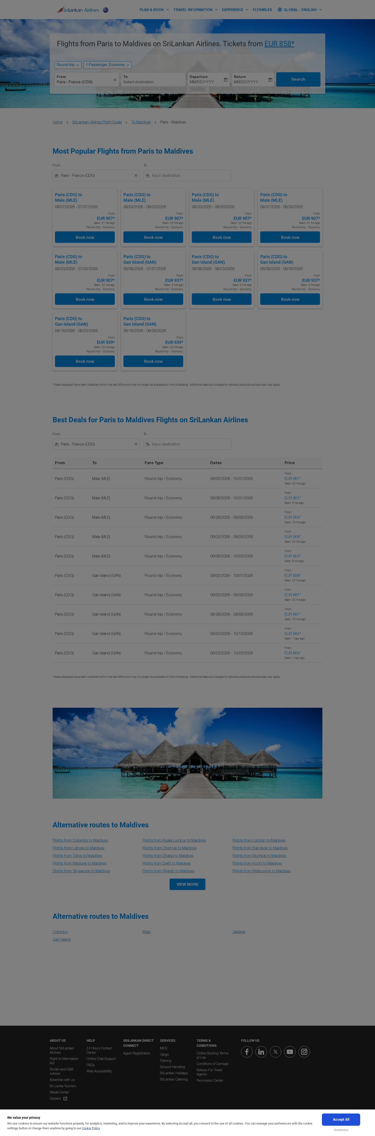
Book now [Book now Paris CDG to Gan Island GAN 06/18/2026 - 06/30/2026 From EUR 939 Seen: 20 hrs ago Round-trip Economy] (153, 361)
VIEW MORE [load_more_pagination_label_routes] (188, 884)
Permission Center (210, 1080)
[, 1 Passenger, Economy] (105, 65)
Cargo (164, 1054)
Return (240, 77)
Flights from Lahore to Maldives (78, 848)
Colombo (60, 932)
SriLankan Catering (174, 1079)
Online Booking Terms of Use (212, 1055)
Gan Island (62, 939)
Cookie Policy (91, 1128)
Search (298, 79)
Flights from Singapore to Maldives (81, 871)
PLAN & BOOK (155, 9)
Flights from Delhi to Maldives (167, 863)
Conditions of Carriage (212, 1064)
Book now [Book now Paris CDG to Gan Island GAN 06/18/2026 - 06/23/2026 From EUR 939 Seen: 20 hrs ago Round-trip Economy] (85, 361)
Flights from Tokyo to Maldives (77, 855)
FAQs (90, 1065)
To (125, 77)
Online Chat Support (101, 1059)
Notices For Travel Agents (209, 1072)
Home (58, 122)
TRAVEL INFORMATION (196, 9)
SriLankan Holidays (174, 1073)
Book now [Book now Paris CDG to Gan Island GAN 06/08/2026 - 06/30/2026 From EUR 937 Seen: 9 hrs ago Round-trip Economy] (290, 299)
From (61, 77)
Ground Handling (172, 1067)
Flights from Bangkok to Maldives (259, 848)
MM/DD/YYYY (202, 82)
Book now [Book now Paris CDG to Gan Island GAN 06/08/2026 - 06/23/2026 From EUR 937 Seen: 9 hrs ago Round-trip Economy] (222, 299)
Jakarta (238, 932)
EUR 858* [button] (279, 43)
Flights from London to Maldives (258, 840)
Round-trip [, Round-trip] (66, 65)
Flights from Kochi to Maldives (257, 863)
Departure (199, 77)
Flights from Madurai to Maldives (79, 863)
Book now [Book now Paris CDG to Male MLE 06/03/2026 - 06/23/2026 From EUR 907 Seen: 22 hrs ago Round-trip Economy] (153, 237)
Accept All (341, 1119)
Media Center (59, 1092)
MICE (164, 1048)
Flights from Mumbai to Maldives (259, 855)
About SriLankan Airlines (62, 1050)
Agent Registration (136, 1053)
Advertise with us (62, 1080)
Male (147, 932)
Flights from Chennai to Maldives (170, 848)
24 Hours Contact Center (99, 1050)
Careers (59, 1098)
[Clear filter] (136, 175)
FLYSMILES (262, 10)
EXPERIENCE (236, 9)
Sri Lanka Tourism (63, 1086)
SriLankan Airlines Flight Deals (97, 122)
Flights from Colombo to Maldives (80, 840)
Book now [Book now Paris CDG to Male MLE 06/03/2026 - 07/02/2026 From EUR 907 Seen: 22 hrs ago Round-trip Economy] (85, 299)
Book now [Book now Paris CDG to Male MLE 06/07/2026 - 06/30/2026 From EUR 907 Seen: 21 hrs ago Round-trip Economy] (290, 237)
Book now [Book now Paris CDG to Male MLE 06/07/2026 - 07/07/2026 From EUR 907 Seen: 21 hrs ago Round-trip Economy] (85, 237)
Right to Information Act (64, 1061)
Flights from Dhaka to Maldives (168, 855)
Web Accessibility (99, 1071)
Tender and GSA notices (61, 1071)
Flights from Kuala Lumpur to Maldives (174, 840)
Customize (341, 1130)
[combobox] (84, 82)
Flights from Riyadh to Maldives (168, 871)
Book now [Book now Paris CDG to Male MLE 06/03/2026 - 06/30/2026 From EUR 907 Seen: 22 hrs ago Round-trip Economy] (222, 237)
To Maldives (141, 122)
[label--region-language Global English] (300, 9)
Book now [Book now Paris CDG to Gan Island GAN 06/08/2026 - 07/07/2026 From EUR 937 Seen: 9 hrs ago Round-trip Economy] (153, 299)
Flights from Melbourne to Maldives (261, 871)
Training (165, 1060)
